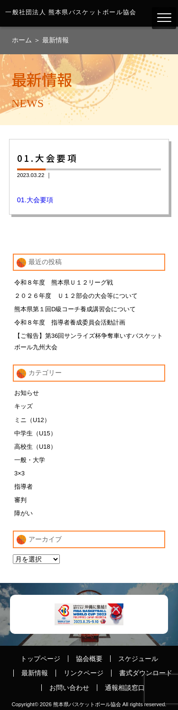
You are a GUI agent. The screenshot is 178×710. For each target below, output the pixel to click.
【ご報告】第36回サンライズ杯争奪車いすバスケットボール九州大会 (88, 341)
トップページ (40, 658)
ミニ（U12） (32, 420)
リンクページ (83, 673)
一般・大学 (29, 459)
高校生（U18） (35, 446)
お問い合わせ (69, 687)
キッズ (23, 406)
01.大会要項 (35, 200)
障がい (23, 513)
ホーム (23, 40)
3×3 (19, 473)
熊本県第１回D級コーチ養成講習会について (75, 309)
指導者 (23, 486)
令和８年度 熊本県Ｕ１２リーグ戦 (63, 282)
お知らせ (26, 392)
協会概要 (89, 658)
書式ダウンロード (145, 673)
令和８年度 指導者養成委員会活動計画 (69, 322)
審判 (20, 499)
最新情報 (55, 40)
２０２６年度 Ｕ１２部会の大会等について (76, 295)
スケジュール (138, 658)
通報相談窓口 (125, 687)
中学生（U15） (35, 433)
